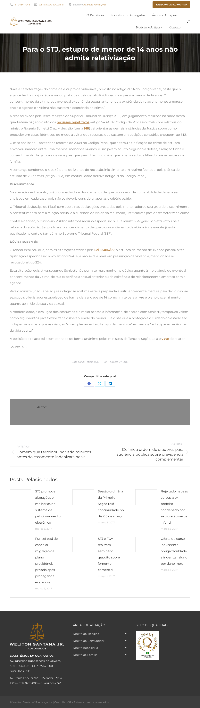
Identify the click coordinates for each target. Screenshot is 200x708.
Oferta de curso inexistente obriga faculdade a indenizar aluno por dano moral (174, 551)
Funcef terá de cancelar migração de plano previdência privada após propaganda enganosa (46, 560)
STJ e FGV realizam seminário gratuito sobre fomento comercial (109, 554)
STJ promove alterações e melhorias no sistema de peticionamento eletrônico (48, 507)
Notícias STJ (92, 361)
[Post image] (20, 497)
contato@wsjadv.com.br (51, 4)
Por (105, 361)
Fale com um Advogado (171, 4)
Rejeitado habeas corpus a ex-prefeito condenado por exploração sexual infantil (174, 507)
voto (165, 339)
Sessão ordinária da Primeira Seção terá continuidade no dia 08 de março (111, 504)
